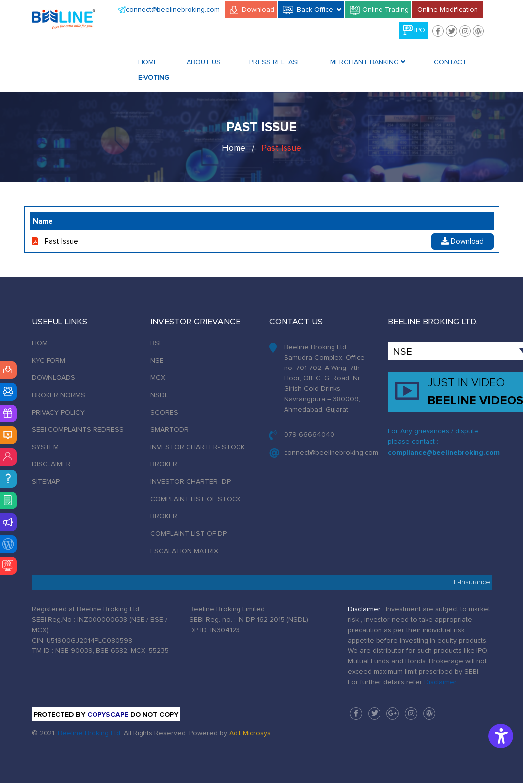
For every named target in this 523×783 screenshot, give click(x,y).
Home (148, 62)
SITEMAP (46, 481)
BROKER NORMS (58, 395)
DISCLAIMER (51, 464)
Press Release (275, 62)
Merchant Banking (367, 62)
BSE (156, 343)
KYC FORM (48, 360)
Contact (450, 62)
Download (258, 9)
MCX (157, 377)
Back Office (319, 9)
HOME (41, 343)
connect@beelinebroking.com (173, 9)
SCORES (164, 412)
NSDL (159, 395)
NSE (157, 360)
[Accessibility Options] (500, 736)
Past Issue (281, 148)
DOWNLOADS (53, 377)
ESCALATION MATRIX (184, 551)
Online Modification (447, 9)
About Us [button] (204, 62)
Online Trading (385, 9)
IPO (419, 30)
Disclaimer (440, 682)
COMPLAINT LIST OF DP (188, 533)
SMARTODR (169, 429)
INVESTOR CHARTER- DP (190, 481)
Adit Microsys (250, 733)
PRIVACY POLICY (58, 412)
